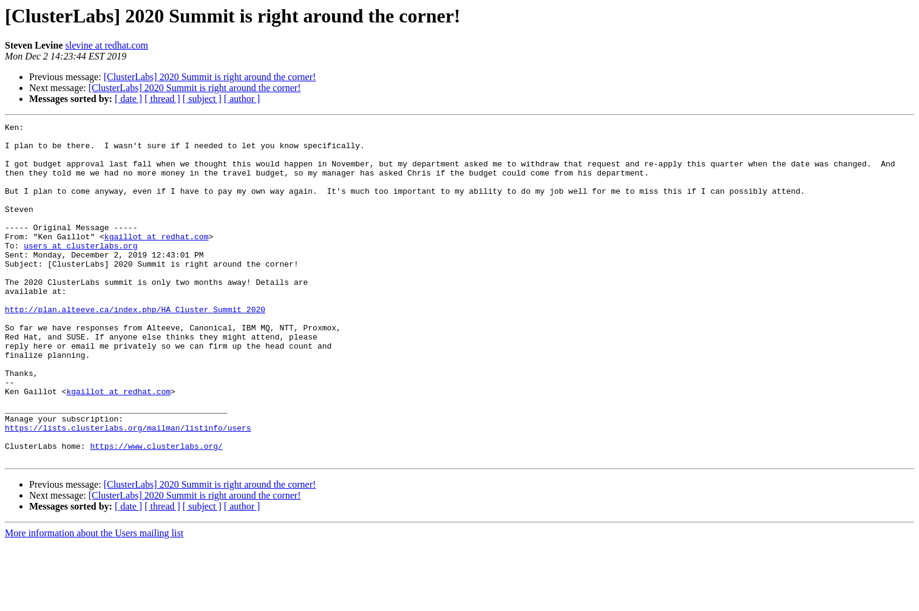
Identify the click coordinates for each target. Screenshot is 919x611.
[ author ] (242, 99)
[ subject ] (202, 99)
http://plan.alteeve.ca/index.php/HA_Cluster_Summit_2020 (135, 347)
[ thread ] (162, 99)
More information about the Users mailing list (94, 600)
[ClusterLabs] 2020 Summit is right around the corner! (210, 77)
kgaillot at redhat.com (156, 259)
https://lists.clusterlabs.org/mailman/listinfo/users (128, 489)
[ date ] (128, 99)
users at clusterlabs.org (80, 270)
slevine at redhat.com (107, 45)
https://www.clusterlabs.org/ (156, 511)
